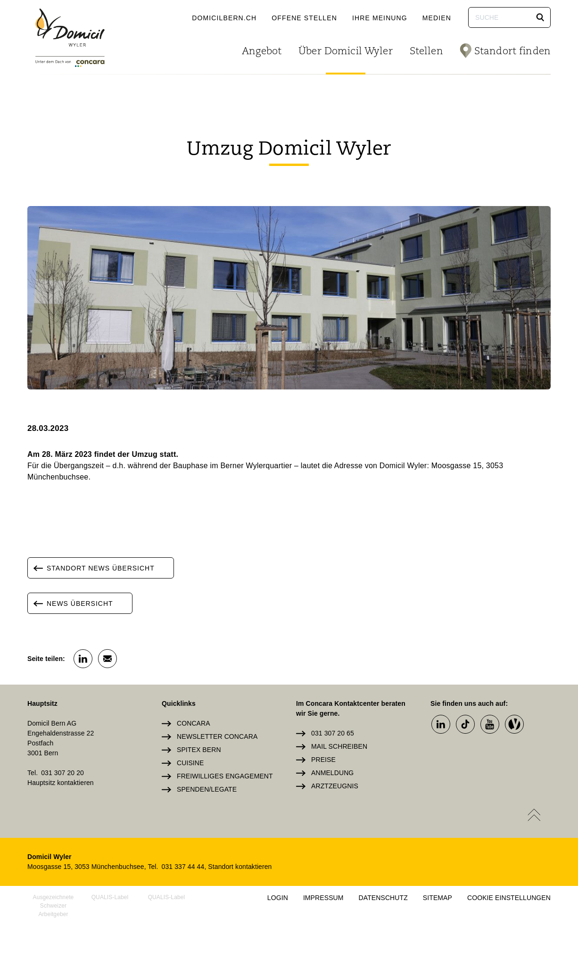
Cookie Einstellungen (509, 897)
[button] (540, 17)
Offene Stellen (304, 18)
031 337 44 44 (183, 866)
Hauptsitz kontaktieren (60, 782)
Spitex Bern (199, 749)
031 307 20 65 (332, 733)
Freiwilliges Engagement (225, 776)
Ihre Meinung (379, 18)
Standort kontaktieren (240, 866)
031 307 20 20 (62, 773)
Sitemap (437, 897)
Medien (436, 18)
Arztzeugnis (334, 786)
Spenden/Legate (207, 789)
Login (277, 897)
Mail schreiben (339, 746)
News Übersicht (70, 603)
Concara (193, 723)
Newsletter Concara (217, 736)
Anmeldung (332, 773)
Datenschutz (383, 897)
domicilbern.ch (224, 18)
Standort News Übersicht (91, 568)
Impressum (323, 897)
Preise (323, 759)
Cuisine (190, 763)
